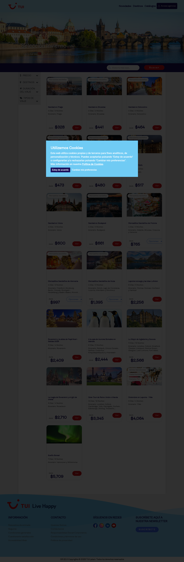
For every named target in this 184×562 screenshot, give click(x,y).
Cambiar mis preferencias (84, 170)
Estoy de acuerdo (60, 170)
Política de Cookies (92, 164)
